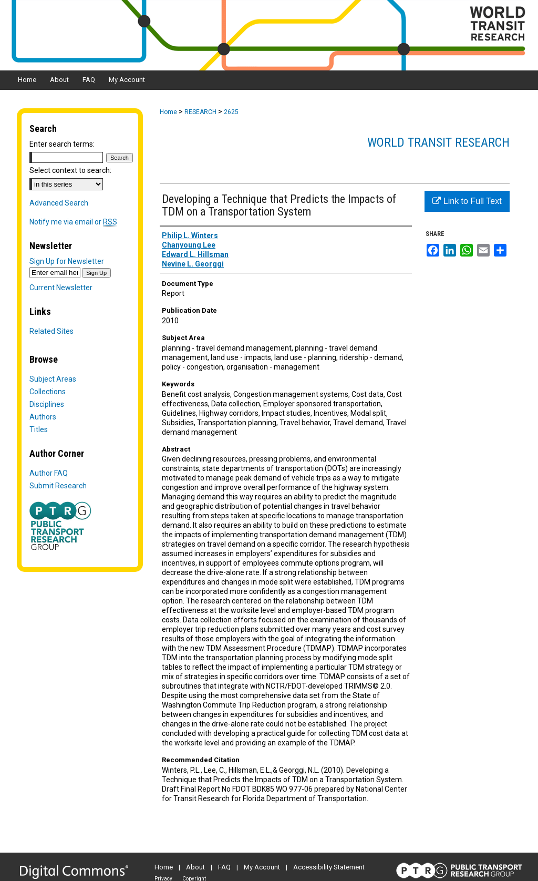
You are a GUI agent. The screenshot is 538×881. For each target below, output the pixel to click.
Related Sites (51, 331)
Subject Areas (52, 379)
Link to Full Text (466, 201)
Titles (38, 429)
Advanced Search (58, 203)
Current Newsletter (60, 287)
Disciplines (46, 404)
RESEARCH (200, 112)
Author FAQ (48, 473)
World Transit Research (438, 142)
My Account (262, 867)
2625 (231, 112)
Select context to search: (70, 170)
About (195, 867)
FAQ (224, 867)
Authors (42, 417)
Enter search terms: (62, 144)
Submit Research (58, 486)
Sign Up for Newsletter (66, 261)
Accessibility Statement (329, 867)
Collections (47, 391)
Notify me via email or (73, 222)
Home (168, 112)
